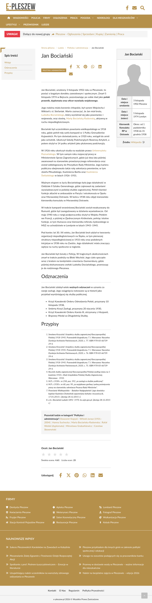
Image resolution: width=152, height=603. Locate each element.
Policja (35, 17)
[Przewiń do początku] (144, 596)
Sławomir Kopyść (69, 418)
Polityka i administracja (77, 47)
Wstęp (7, 62)
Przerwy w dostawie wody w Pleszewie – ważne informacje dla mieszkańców (113, 566)
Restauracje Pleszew (66, 522)
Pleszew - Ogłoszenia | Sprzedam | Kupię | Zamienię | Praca (90, 34)
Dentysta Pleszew (19, 507)
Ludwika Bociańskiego (52, 114)
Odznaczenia (10, 67)
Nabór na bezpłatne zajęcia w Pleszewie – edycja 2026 (111, 573)
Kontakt (52, 590)
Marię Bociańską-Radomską (80, 118)
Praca (73, 17)
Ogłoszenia (60, 17)
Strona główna (47, 47)
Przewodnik (31, 24)
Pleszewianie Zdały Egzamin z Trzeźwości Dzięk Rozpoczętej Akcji (41, 557)
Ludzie (45, 24)
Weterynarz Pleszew (67, 512)
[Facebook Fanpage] (126, 8)
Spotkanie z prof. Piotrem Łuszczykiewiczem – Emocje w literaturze (39, 566)
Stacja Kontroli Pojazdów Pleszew (27, 522)
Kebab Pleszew (111, 522)
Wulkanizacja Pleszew (114, 517)
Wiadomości (20, 17)
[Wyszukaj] (142, 7)
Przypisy (8, 72)
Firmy (46, 17)
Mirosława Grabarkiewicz (79, 425)
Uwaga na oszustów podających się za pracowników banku (113, 555)
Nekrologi (103, 17)
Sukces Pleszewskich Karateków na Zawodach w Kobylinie (40, 547)
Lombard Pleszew (112, 507)
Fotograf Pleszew (112, 512)
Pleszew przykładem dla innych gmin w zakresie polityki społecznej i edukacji (111, 549)
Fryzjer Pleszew (18, 517)
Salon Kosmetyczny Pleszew (71, 517)
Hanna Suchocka (61, 422)
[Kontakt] (134, 8)
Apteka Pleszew (64, 507)
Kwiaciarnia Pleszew (20, 512)
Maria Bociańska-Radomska (85, 422)
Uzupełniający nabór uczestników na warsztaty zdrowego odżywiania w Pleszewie (39, 575)
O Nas (62, 590)
